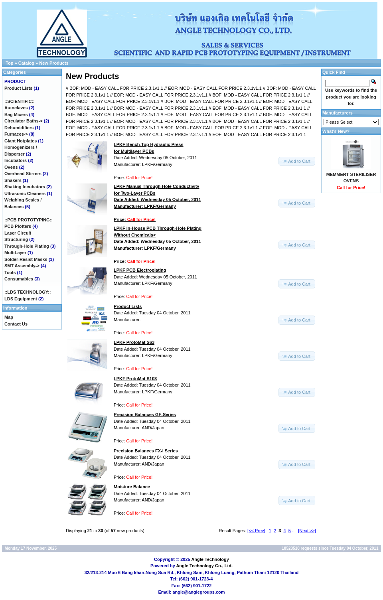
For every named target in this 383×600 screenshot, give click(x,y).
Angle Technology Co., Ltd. (204, 565)
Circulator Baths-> (23, 120)
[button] (296, 161)
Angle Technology (210, 559)
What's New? (335, 131)
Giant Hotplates (20, 140)
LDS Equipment (20, 298)
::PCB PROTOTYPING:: (28, 219)
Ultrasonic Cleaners (24, 193)
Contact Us (16, 324)
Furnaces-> (16, 134)
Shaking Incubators (24, 186)
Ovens (11, 167)
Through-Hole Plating (26, 246)
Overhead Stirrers (22, 173)
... (294, 530)
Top (9, 63)
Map (8, 317)
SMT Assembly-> (21, 265)
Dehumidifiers (19, 127)
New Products (53, 63)
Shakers (13, 180)
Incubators (15, 160)
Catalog (26, 63)
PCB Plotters (17, 226)
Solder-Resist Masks (25, 259)
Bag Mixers (16, 114)
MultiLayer (15, 252)
